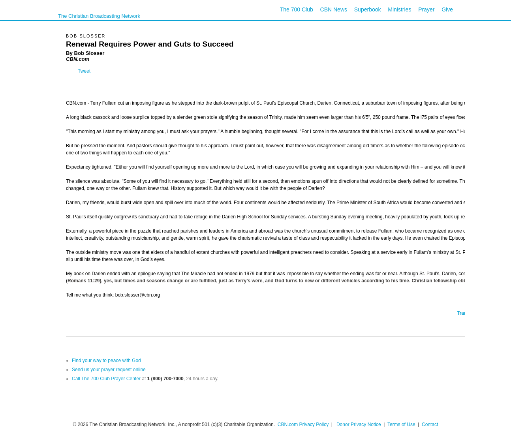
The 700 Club (296, 9)
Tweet (84, 71)
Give (447, 9)
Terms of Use (402, 424)
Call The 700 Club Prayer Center (106, 378)
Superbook (367, 9)
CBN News (333, 9)
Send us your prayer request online (109, 369)
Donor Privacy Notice (358, 424)
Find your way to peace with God (106, 360)
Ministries (399, 9)
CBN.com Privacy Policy (303, 424)
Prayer (426, 9)
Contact (430, 424)
